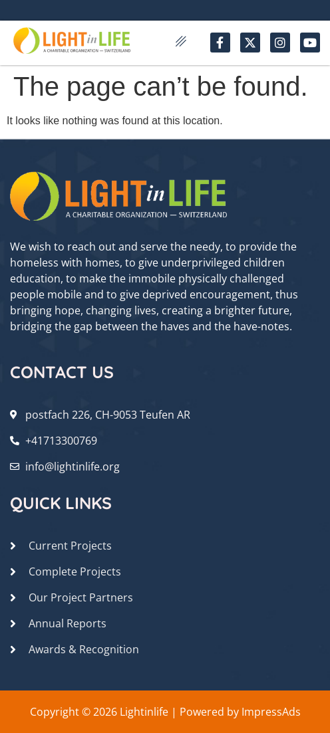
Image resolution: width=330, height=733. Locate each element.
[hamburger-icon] (181, 42)
